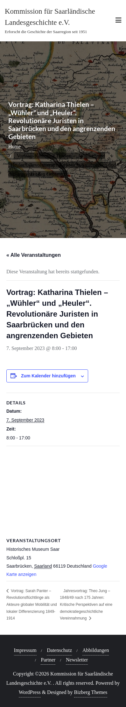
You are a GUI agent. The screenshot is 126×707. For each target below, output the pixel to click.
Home (14, 146)
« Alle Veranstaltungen (33, 255)
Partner (48, 659)
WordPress (30, 692)
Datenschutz (59, 650)
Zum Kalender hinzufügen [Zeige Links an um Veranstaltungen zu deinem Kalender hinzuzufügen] (48, 375)
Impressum (25, 650)
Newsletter (77, 659)
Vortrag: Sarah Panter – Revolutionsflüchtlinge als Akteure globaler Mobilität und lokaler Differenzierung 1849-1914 (31, 605)
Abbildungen (95, 650)
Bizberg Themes (91, 692)
